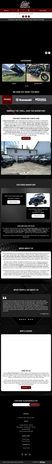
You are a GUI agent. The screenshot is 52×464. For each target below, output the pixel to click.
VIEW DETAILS (14, 202)
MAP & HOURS (43, 10)
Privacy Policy (25, 439)
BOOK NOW (26, 138)
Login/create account (26, 13)
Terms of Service (25, 441)
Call (18, 11)
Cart (28, 11)
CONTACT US (26, 387)
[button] (24, 86)
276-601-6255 (26, 448)
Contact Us (26, 444)
